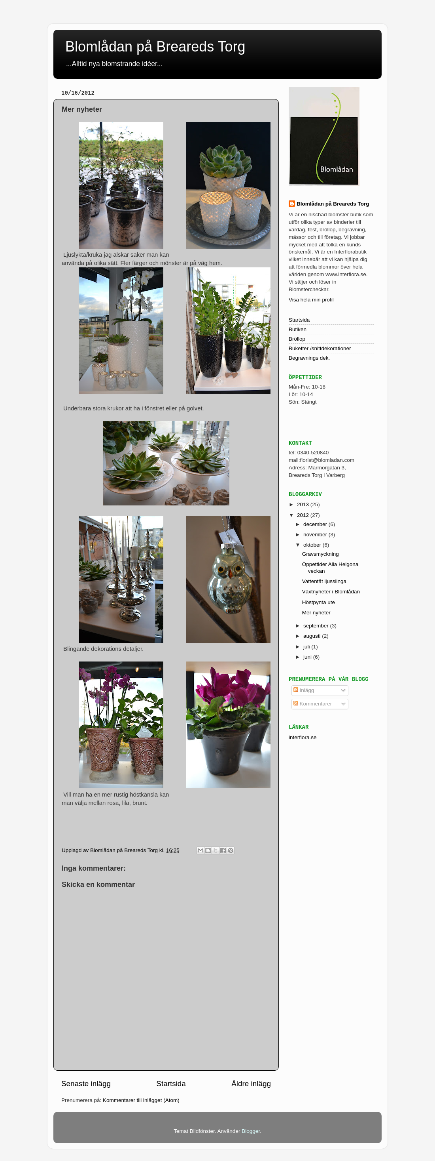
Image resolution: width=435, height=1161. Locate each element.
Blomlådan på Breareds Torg (155, 46)
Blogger (251, 1131)
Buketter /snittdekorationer (320, 348)
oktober (313, 545)
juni (308, 657)
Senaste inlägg (86, 1083)
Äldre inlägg (251, 1083)
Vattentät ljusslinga (324, 581)
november (316, 535)
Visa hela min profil (311, 300)
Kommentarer (312, 704)
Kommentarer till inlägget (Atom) (141, 1100)
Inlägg (303, 690)
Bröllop (297, 339)
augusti (312, 636)
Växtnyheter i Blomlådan (331, 592)
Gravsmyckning (320, 554)
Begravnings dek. (309, 358)
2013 (303, 504)
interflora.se (303, 737)
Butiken (297, 329)
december (316, 524)
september (316, 626)
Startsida (171, 1083)
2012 (303, 515)
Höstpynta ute (318, 602)
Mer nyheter (316, 613)
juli (307, 647)
